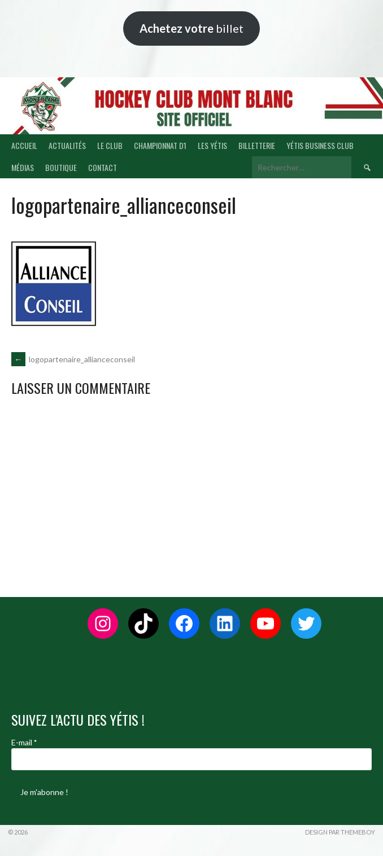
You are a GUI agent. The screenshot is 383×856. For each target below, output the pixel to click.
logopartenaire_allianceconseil (73, 359)
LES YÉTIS (212, 145)
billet (191, 28)
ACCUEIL (24, 145)
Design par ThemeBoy (340, 832)
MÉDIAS (22, 167)
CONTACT (102, 167)
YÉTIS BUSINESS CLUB (320, 145)
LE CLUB (110, 145)
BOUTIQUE (61, 167)
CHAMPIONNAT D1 (160, 145)
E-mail (24, 742)
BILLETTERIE (256, 145)
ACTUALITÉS (67, 145)
